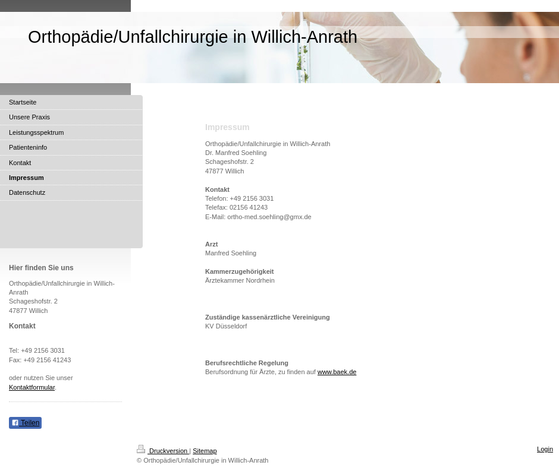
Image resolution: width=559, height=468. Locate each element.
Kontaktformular (32, 387)
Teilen (25, 423)
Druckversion (163, 450)
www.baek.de (337, 371)
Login (545, 449)
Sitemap (204, 450)
